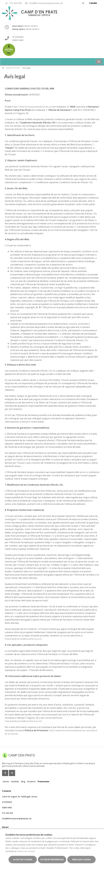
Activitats (15, 781)
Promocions (43, 781)
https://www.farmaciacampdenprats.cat (32, 106)
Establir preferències (52, 859)
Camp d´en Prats (13, 68)
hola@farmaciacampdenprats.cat (44, 3)
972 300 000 (13, 3)
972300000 (17, 37)
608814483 (17, 40)
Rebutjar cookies (81, 859)
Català (93, 3)
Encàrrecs (31, 781)
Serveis (6, 781)
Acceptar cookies (22, 859)
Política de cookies (26, 851)
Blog (23, 781)
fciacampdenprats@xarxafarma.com (23, 638)
